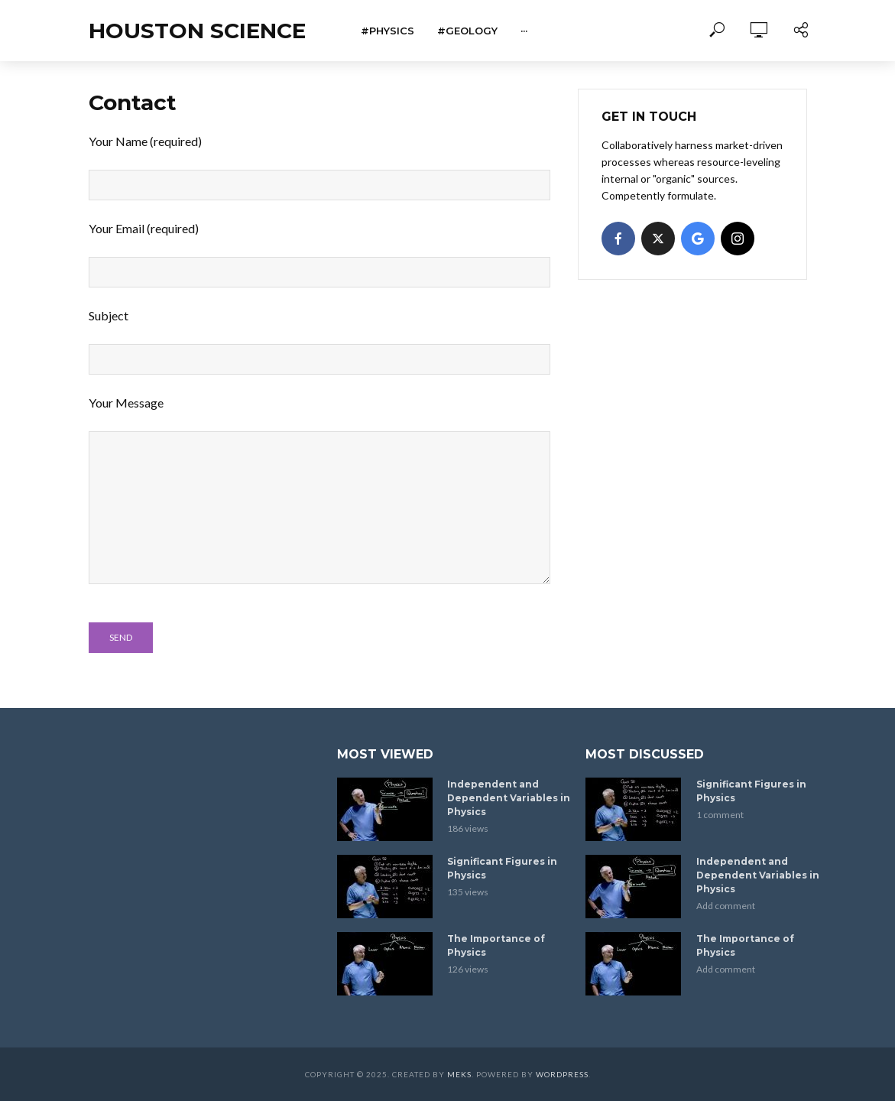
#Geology (467, 30)
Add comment (725, 905)
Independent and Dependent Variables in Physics (508, 797)
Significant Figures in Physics (502, 868)
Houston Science (197, 31)
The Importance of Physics (496, 945)
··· (523, 30)
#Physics (387, 30)
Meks (459, 1074)
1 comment (720, 814)
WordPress (562, 1074)
